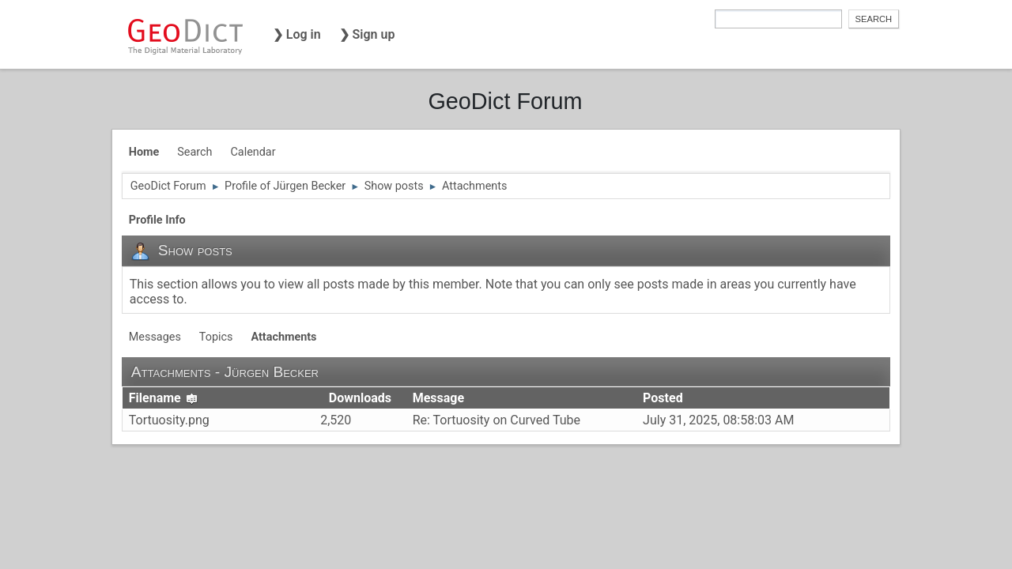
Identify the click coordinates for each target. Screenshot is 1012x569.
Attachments (283, 337)
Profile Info (157, 220)
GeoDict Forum (505, 101)
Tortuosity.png (169, 420)
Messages (155, 337)
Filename (163, 397)
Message (438, 397)
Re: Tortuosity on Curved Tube (496, 420)
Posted (663, 397)
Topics (216, 337)
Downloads (360, 397)
